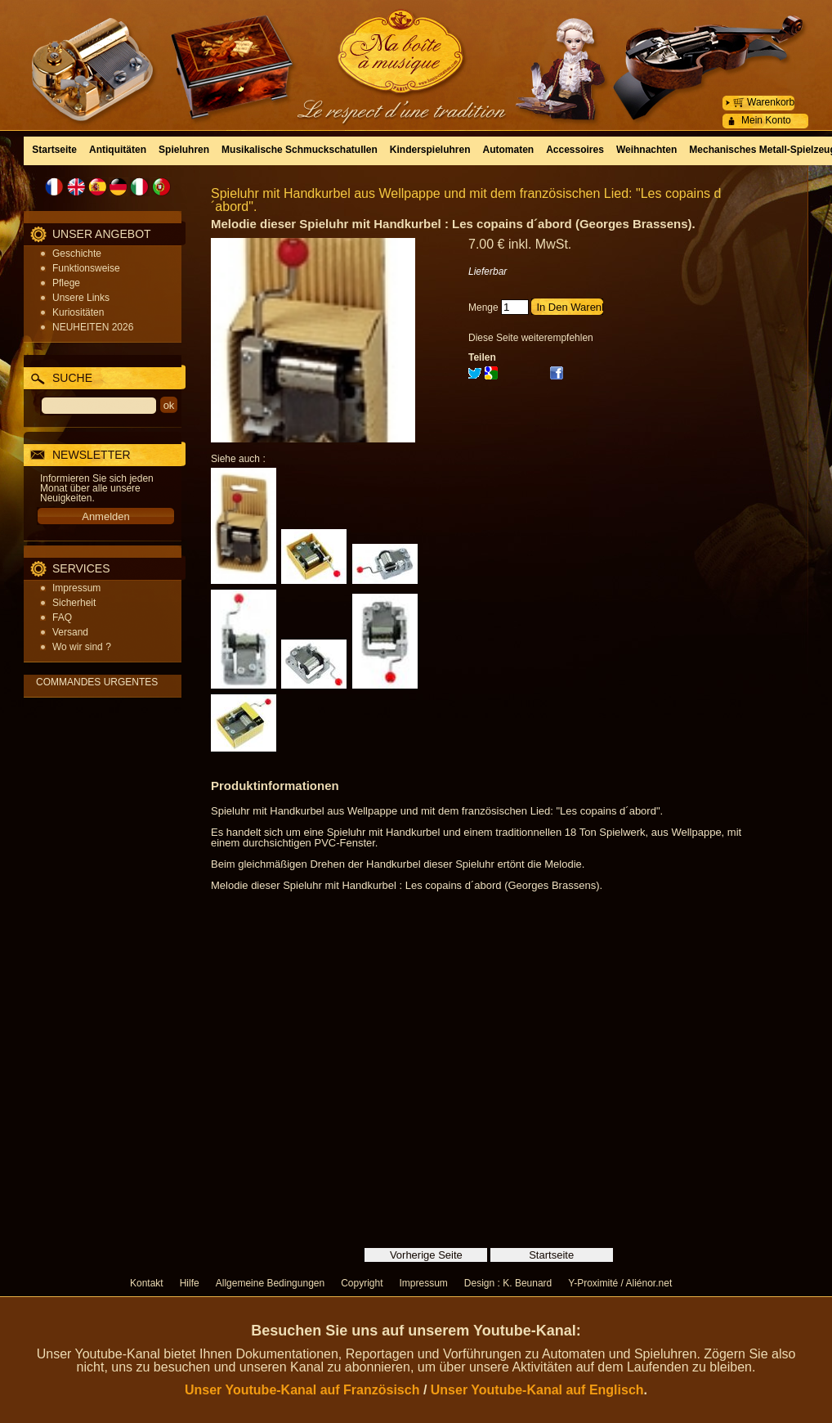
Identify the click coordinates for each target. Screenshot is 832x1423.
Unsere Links (81, 297)
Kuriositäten (78, 312)
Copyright (361, 1283)
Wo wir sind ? (81, 647)
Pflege (66, 283)
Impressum (76, 588)
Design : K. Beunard (508, 1283)
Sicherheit (74, 602)
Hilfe (189, 1283)
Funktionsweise (86, 268)
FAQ (62, 617)
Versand (70, 632)
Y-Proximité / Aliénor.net (620, 1283)
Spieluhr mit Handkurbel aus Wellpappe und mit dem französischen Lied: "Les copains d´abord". (466, 199)
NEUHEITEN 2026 (92, 327)
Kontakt (146, 1283)
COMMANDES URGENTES (97, 682)
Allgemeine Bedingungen (270, 1283)
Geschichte (76, 253)
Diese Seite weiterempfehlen (530, 337)
